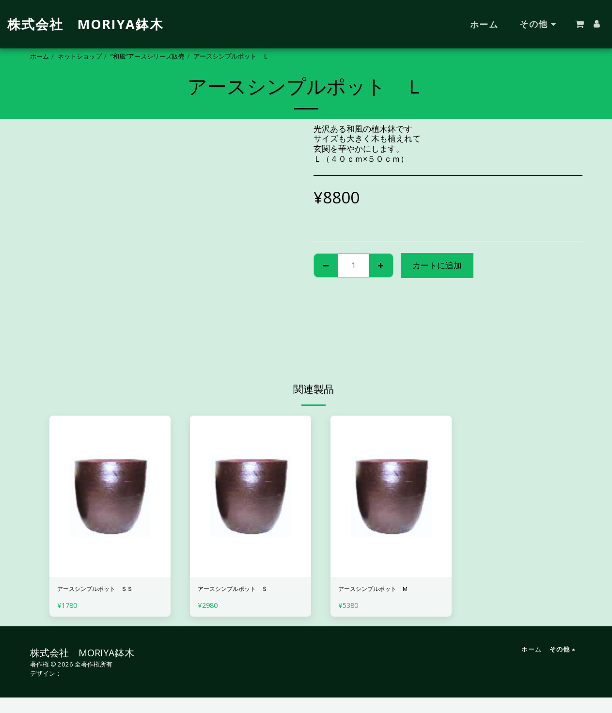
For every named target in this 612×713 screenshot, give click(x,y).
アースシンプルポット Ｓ (247, 590)
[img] (110, 496)
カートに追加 (437, 265)
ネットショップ (80, 56)
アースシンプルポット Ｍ (387, 590)
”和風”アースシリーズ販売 (147, 56)
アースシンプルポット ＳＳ (106, 596)
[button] (579, 24)
